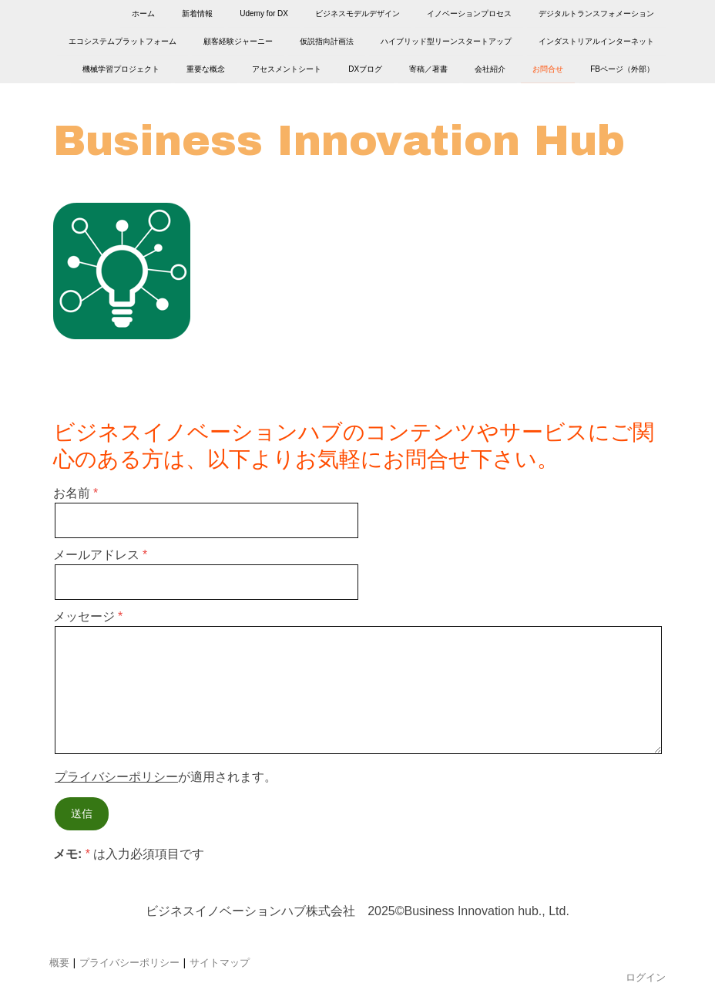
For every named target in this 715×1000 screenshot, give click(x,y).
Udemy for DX (264, 13)
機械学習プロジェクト (120, 72)
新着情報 (197, 13)
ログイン (646, 977)
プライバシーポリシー (116, 776)
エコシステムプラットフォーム (122, 43)
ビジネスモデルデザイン (357, 13)
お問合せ (547, 72)
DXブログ (365, 72)
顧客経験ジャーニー (238, 43)
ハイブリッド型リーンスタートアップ (446, 43)
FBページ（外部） (622, 72)
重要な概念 (205, 72)
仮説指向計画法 (327, 43)
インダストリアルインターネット (596, 43)
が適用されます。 (166, 776)
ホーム (143, 13)
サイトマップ (220, 962)
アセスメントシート (286, 72)
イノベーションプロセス (469, 13)
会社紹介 (490, 72)
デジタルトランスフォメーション (596, 13)
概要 (59, 962)
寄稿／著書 (428, 72)
